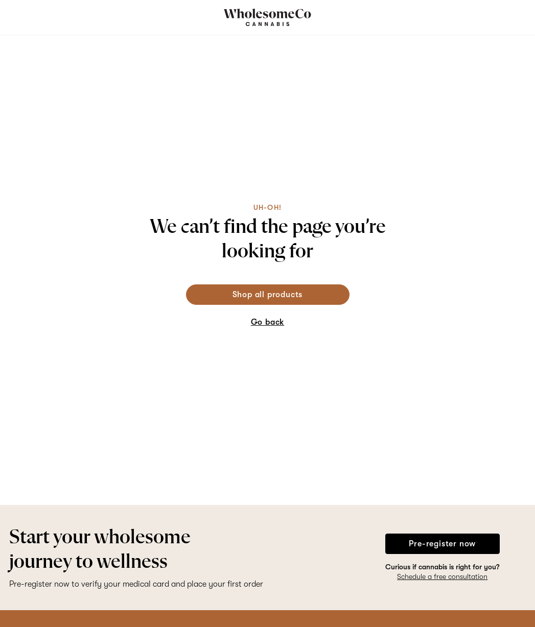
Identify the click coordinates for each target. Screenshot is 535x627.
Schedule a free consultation (442, 576)
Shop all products (267, 294)
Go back (268, 322)
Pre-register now (442, 543)
